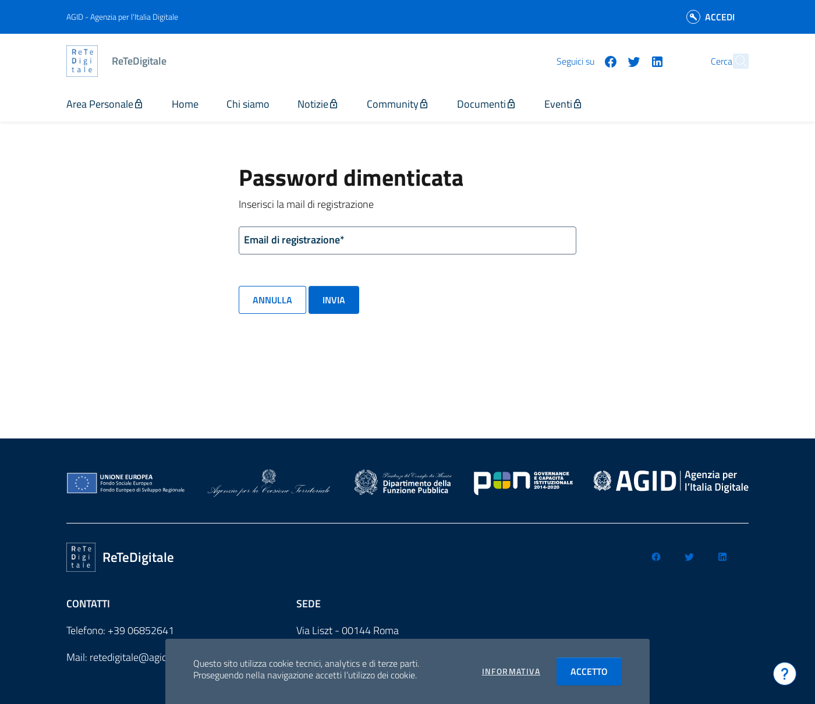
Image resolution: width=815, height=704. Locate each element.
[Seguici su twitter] (608, 61)
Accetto (596, 671)
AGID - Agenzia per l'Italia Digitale (122, 16)
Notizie (318, 104)
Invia (334, 300)
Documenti (486, 104)
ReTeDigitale (139, 61)
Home (185, 104)
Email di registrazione (294, 240)
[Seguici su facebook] (585, 61)
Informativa (511, 671)
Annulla (272, 300)
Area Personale (105, 104)
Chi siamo (248, 104)
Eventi (563, 104)
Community (398, 104)
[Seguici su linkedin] (631, 61)
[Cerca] (735, 61)
